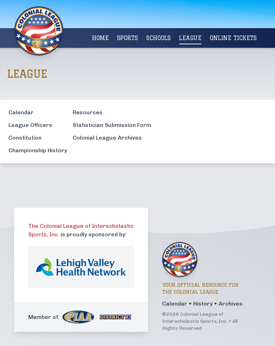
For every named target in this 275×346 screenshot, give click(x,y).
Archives (231, 303)
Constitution (25, 137)
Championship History (37, 150)
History (203, 303)
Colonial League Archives (107, 137)
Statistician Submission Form (112, 125)
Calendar (20, 112)
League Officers (30, 125)
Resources (88, 112)
